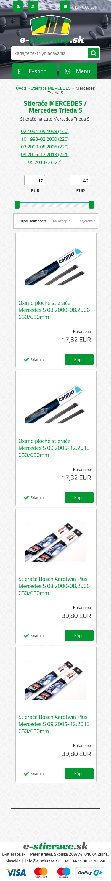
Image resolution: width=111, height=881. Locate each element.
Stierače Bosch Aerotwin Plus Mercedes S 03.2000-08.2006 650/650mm (54, 586)
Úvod (21, 88)
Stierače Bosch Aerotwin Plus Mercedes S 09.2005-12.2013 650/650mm (54, 724)
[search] (93, 53)
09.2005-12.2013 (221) (44, 154)
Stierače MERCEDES (51, 88)
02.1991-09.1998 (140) (44, 131)
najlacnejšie (61, 221)
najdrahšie (87, 221)
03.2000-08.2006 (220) (44, 146)
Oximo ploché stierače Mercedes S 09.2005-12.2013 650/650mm (54, 448)
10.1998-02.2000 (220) (44, 138)
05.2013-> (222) (44, 162)
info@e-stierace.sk (42, 861)
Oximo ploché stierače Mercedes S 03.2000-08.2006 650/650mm (54, 310)
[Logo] (52, 29)
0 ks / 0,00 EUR (84, 7)
